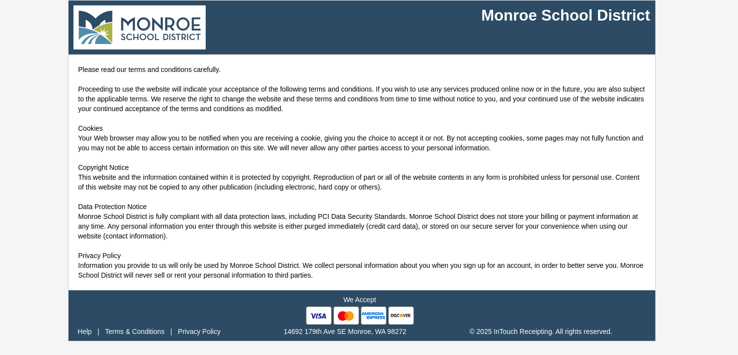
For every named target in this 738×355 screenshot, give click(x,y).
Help (85, 331)
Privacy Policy (199, 331)
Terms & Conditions (135, 331)
